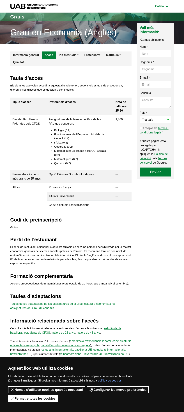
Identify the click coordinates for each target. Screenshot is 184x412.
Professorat (92, 54)
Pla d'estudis (67, 54)
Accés (49, 54)
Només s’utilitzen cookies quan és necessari (46, 390)
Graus (18, 17)
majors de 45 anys (88, 342)
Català (164, 6)
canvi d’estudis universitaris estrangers (77, 355)
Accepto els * (154, 130)
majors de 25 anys (63, 342)
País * (143, 112)
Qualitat (18, 62)
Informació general (26, 54)
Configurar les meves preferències (117, 390)
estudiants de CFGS (37, 342)
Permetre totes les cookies (33, 398)
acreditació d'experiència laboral (93, 350)
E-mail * (145, 77)
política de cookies (110, 380)
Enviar (155, 172)
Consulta (145, 93)
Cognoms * (147, 62)
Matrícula (112, 54)
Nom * (144, 46)
